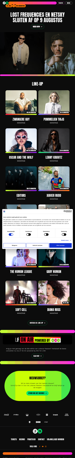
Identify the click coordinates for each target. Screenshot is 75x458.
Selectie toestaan (37, 245)
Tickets (61, 3)
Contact (41, 439)
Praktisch (31, 439)
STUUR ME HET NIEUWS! (36, 393)
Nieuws (22, 439)
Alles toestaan (60, 245)
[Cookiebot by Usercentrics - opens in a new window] (65, 211)
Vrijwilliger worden (55, 439)
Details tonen (65, 240)
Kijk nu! (36, 356)
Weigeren (14, 245)
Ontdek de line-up (36, 323)
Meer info (36, 26)
